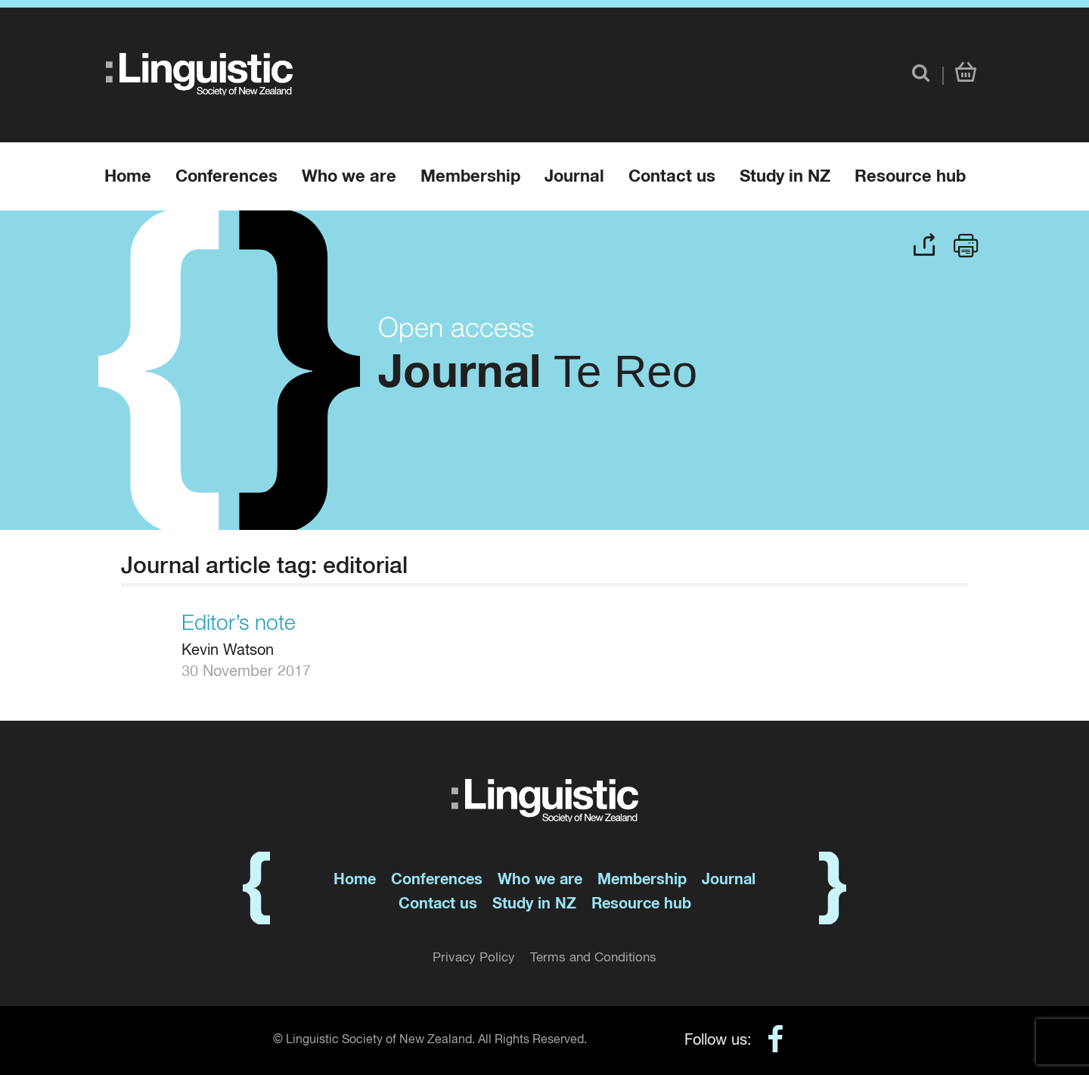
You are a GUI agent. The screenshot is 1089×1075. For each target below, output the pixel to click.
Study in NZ (785, 177)
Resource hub (910, 177)
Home (127, 177)
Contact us (671, 177)
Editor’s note (239, 623)
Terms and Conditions (593, 958)
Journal (574, 177)
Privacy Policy (474, 958)
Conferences (226, 177)
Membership (470, 177)
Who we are (349, 177)
